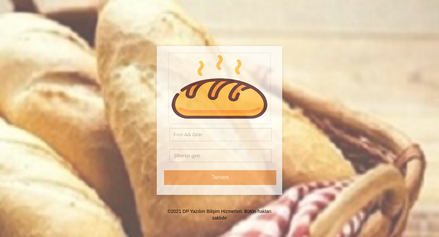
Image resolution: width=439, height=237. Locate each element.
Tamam (220, 177)
